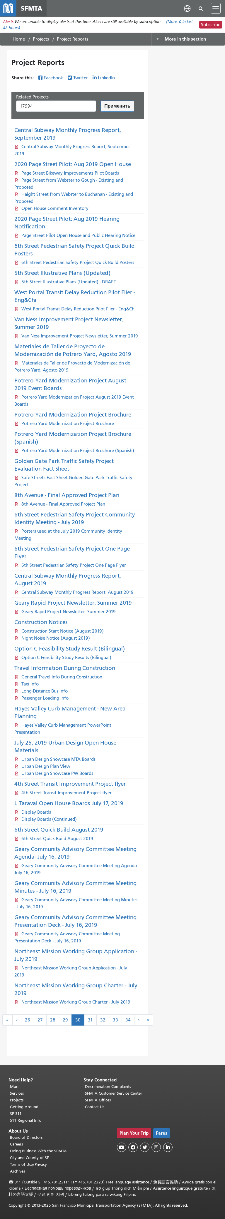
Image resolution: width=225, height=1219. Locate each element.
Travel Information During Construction (64, 668)
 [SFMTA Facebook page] (133, 1147)
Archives (17, 1171)
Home (19, 39)
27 (40, 1020)
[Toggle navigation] (216, 8)
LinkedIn (106, 78)
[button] (187, 8)
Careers (16, 1144)
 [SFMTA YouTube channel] (121, 1147)
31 (90, 1020)
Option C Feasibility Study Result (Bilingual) (69, 648)
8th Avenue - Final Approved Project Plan (66, 495)
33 (115, 1020)
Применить (117, 106)
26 (27, 1020)
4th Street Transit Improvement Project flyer (70, 783)
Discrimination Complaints (108, 1086)
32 (102, 1020)
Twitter (80, 78)
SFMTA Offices (98, 1100)
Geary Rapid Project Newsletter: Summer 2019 (73, 602)
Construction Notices (41, 622)
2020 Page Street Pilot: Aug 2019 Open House (72, 164)
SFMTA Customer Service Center (113, 1093)
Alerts (8, 21)
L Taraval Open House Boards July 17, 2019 (68, 803)
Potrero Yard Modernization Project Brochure (72, 414)
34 (128, 1020)
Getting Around (24, 1106)
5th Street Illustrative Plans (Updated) (62, 273)
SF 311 (16, 1113)
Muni (14, 1086)
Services (17, 1093)
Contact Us (94, 1106)
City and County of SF (29, 1157)
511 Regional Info (25, 1120)
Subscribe (210, 24)
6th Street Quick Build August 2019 (58, 829)
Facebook (53, 78)
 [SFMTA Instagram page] (156, 1147)
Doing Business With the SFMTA (38, 1150)
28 (52, 1020)
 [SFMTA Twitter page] (144, 1147)
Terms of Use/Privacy (28, 1164)
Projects (41, 39)
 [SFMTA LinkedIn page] (168, 1147)
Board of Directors (26, 1137)
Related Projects (32, 97)
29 (65, 1020)
